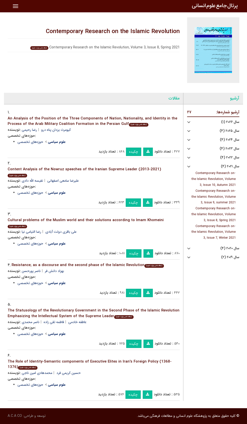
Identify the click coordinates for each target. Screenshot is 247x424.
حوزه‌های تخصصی (30, 142)
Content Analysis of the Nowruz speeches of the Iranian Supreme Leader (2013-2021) (84, 171)
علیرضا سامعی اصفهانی (63, 180)
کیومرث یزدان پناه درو (56, 130)
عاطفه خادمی (77, 322)
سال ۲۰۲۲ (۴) (229, 157)
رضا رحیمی (29, 130)
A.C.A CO (15, 416)
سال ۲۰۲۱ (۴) (230, 166)
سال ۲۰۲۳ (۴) (229, 148)
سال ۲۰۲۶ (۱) (230, 122)
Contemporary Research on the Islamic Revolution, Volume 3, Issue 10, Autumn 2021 (214, 179)
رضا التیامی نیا (31, 231)
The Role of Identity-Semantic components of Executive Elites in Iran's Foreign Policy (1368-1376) (90, 364)
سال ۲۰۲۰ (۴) (229, 248)
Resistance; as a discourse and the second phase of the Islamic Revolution (88, 265)
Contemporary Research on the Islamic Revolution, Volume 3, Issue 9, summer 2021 (214, 197)
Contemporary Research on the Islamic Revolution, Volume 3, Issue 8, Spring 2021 (214, 214)
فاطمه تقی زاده (54, 322)
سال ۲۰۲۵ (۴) (229, 131)
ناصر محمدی (30, 322)
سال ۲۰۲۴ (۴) (229, 139)
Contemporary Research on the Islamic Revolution (113, 31)
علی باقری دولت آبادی (61, 231)
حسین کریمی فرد (68, 373)
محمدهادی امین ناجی (37, 373)
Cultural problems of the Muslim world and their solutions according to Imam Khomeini (86, 222)
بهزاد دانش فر (54, 271)
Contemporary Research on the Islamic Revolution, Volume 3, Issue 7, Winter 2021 (214, 232)
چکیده (133, 151)
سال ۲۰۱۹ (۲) (230, 257)
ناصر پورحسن (31, 271)
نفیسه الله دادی (32, 180)
